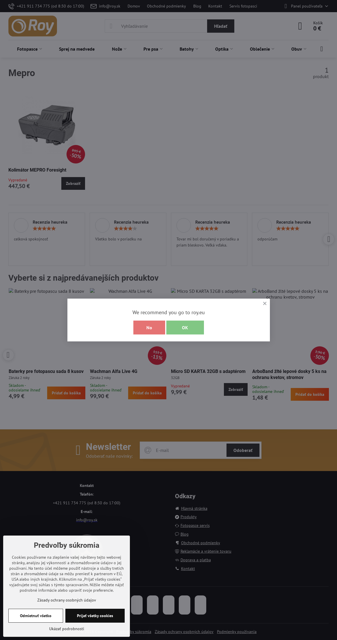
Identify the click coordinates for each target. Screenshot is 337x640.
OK (185, 327)
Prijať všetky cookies (95, 615)
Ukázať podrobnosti (66, 628)
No (149, 327)
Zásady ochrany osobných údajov (66, 600)
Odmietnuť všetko (35, 615)
